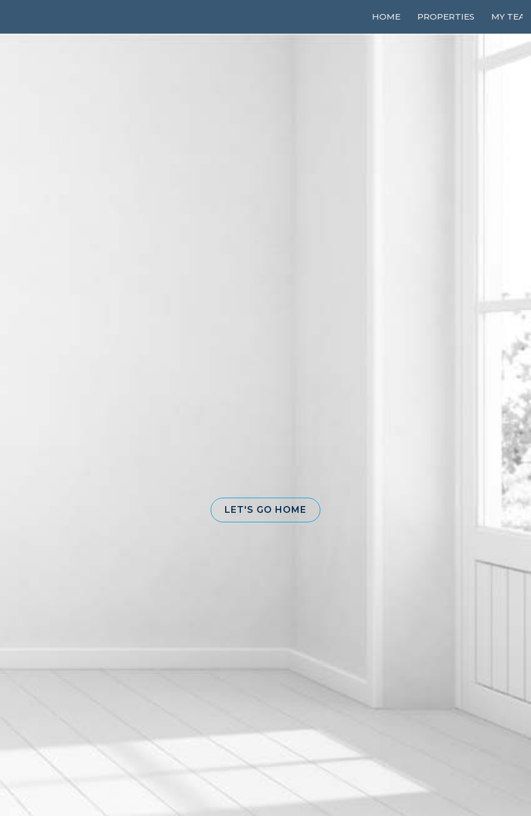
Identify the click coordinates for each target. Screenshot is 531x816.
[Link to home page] (50, 17)
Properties (445, 16)
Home (386, 16)
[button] (265, 510)
